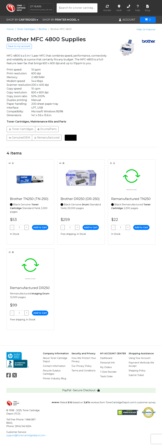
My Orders (106, 367)
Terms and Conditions (83, 370)
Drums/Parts (46, 129)
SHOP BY (22, 20)
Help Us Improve (146, 29)
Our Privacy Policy (82, 366)
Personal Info (107, 362)
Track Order (106, 376)
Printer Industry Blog (54, 378)
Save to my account (19, 46)
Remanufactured (46, 137)
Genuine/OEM (19, 137)
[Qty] (19, 227)
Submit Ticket (136, 375)
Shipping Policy (137, 370)
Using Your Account (139, 358)
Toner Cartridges (26, 29)
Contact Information (54, 366)
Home (10, 29)
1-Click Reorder (108, 371)
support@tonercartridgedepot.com (25, 435)
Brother (43, 29)
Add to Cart (40, 227)
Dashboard (106, 358)
